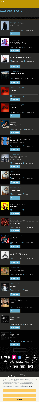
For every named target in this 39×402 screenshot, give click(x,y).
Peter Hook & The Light (18, 255)
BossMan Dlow (15, 124)
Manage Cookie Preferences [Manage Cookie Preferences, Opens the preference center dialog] (19, 390)
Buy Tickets (15, 50)
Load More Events (19, 350)
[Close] (36, 379)
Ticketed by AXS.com (10, 14)
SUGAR (12, 302)
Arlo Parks (14, 239)
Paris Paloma (14, 286)
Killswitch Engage (17, 73)
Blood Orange (15, 174)
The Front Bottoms (17, 270)
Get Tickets (15, 33)
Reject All (20, 395)
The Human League (16, 42)
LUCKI (12, 319)
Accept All (19, 399)
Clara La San (14, 25)
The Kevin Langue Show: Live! (20, 57)
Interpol (13, 90)
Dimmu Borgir (15, 157)
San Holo (13, 206)
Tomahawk (14, 141)
